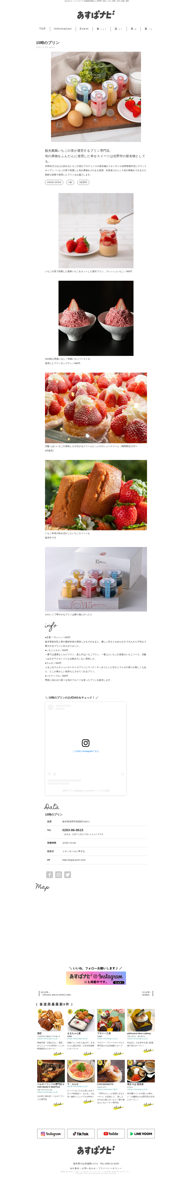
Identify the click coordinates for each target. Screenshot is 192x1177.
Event (84, 28)
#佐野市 (83, 182)
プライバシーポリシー (110, 1168)
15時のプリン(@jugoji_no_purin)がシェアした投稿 (85, 790)
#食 (70, 182)
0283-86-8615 (72, 830)
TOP (42, 28)
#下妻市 (114, 1089)
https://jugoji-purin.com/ (74, 860)
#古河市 (84, 1038)
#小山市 (54, 1038)
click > (58, 1054)
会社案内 (75, 1168)
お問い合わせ (89, 1168)
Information (63, 28)
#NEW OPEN (54, 182)
